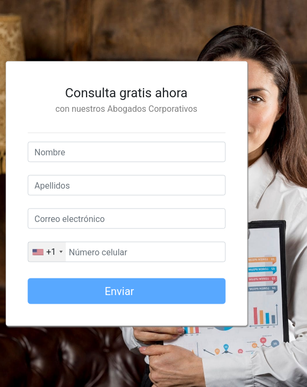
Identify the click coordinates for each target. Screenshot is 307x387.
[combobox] (47, 252)
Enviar (147, 294)
